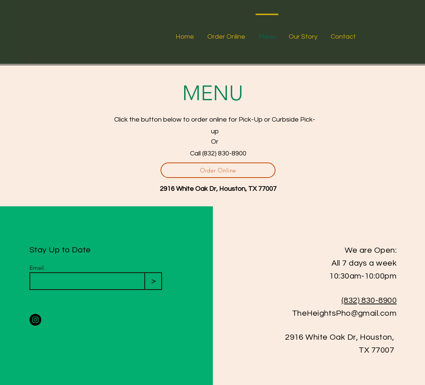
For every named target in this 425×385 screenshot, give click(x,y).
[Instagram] (35, 320)
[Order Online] (218, 170)
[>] (153, 281)
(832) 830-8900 (369, 300)
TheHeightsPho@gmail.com (344, 313)
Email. (37, 268)
